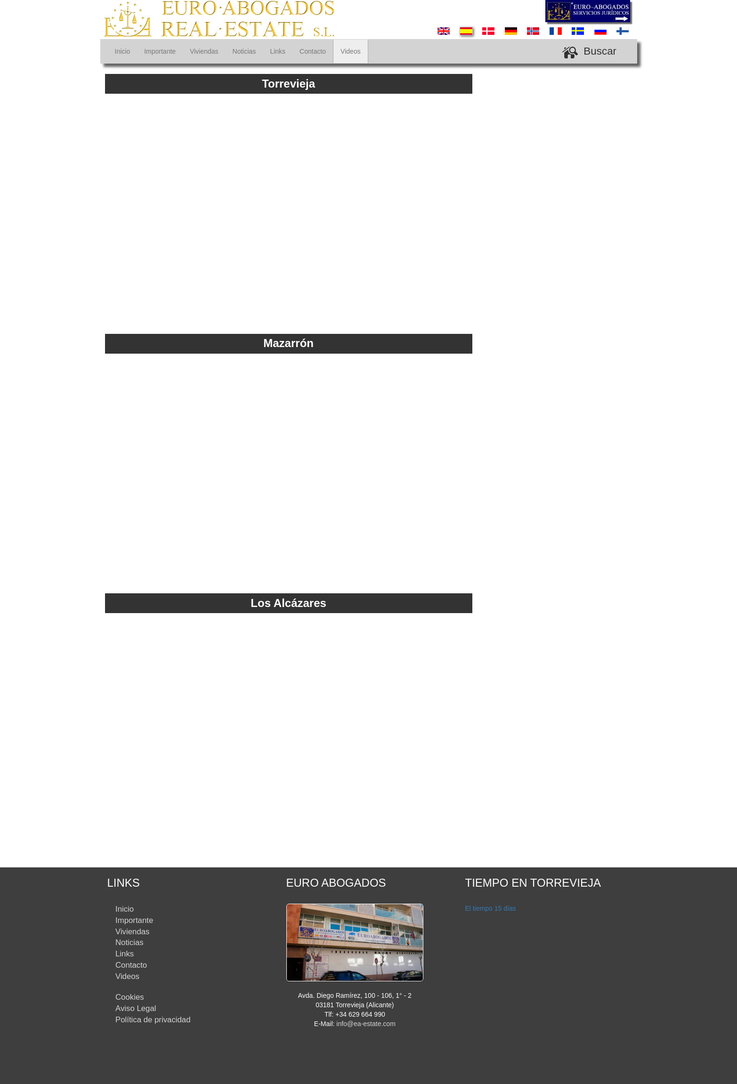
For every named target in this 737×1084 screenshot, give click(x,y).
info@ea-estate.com (366, 1023)
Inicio (122, 51)
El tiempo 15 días (490, 908)
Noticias (244, 51)
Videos (350, 51)
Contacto (313, 51)
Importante (160, 51)
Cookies (129, 997)
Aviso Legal (135, 1008)
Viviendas (204, 51)
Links (277, 51)
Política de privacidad (153, 1019)
